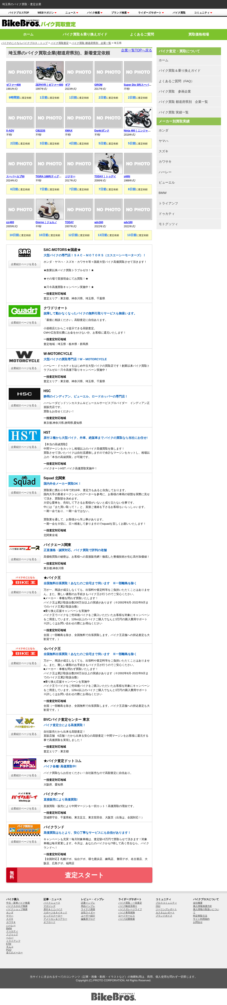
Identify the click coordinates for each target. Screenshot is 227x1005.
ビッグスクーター (53, 915)
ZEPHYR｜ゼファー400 (49, 84)
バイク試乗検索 (126, 919)
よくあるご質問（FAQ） (176, 81)
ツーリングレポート (166, 909)
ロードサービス (126, 915)
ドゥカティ (167, 213)
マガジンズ (49, 906)
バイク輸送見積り (127, 906)
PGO (8, 949)
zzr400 (10, 222)
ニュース (71, 12)
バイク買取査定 (60, 43)
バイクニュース (52, 902)
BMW (163, 193)
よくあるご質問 (142, 34)
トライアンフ (168, 203)
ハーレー (165, 172)
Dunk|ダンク (101, 130)
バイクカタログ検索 (16, 906)
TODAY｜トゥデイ (105, 176)
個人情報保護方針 (202, 906)
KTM (8, 944)
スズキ (163, 151)
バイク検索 (95, 12)
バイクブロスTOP (18, 12)
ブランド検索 (120, 12)
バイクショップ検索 (16, 909)
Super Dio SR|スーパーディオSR (143, 84)
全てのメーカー (14, 952)
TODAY (69, 222)
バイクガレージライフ (130, 909)
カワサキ (165, 161)
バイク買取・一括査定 (130, 902)
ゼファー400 (13, 84)
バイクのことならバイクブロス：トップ (24, 43)
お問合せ (198, 922)
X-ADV (10, 130)
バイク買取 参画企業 (175, 91)
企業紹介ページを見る (24, 264)
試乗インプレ (88, 902)
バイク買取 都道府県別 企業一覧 (91, 43)
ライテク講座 (88, 909)
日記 (158, 906)
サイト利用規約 (201, 919)
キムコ (9, 946)
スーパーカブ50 (15, 176)
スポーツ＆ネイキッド (55, 912)
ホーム (28, 34)
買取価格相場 (198, 34)
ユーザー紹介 (88, 915)
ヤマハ (163, 141)
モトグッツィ (168, 224)
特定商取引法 (200, 915)
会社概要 (198, 902)
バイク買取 (179, 12)
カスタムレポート (165, 912)
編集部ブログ (88, 919)
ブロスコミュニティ (166, 902)
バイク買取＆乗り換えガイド (85, 34)
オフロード (49, 922)
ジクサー (70, 176)
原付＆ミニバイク (53, 909)
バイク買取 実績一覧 (174, 112)
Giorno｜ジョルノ (46, 222)
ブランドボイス (164, 915)
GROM (98, 84)
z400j (127, 176)
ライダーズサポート (151, 12)
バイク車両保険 (126, 912)
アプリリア (12, 934)
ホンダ (163, 130)
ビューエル (167, 182)
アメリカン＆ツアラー (55, 919)
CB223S (40, 130)
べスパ (9, 937)
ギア (67, 84)
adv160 (98, 222)
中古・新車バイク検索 (18, 902)
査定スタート (55, 875)
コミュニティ (203, 12)
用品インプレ (88, 906)
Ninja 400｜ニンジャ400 (138, 130)
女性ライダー (88, 912)
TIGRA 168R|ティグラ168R (52, 176)
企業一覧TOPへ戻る (136, 50)
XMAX (69, 130)
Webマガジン (47, 12)
